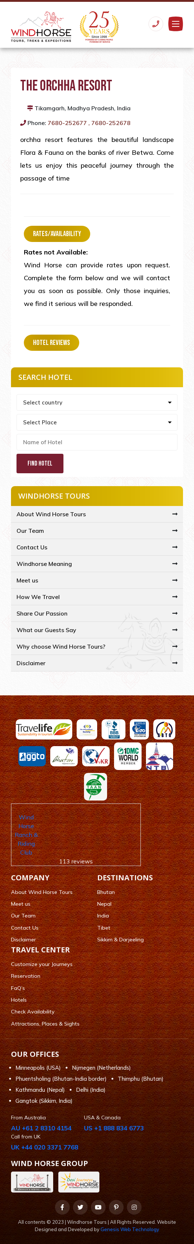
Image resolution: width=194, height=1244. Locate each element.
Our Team (30, 530)
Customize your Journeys (42, 964)
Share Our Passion (42, 613)
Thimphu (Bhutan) (141, 1078)
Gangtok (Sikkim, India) (44, 1100)
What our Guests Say (46, 630)
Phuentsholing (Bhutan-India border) (61, 1078)
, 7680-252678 (109, 122)
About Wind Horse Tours (51, 514)
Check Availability (33, 1011)
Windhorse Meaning (44, 563)
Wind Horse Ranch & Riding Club (26, 834)
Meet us (27, 580)
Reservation (25, 976)
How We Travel (38, 596)
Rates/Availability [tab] (57, 233)
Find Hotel (40, 463)
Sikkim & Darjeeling (120, 939)
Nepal (104, 904)
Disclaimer (31, 663)
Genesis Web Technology (129, 1229)
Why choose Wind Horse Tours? (61, 646)
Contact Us (32, 547)
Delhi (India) (91, 1089)
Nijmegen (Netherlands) (101, 1067)
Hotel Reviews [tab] (51, 342)
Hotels (19, 1000)
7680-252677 (67, 122)
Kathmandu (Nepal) (40, 1089)
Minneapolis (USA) (38, 1067)
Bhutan (106, 892)
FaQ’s (18, 988)
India (103, 915)
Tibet (103, 927)
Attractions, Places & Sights (45, 1023)
